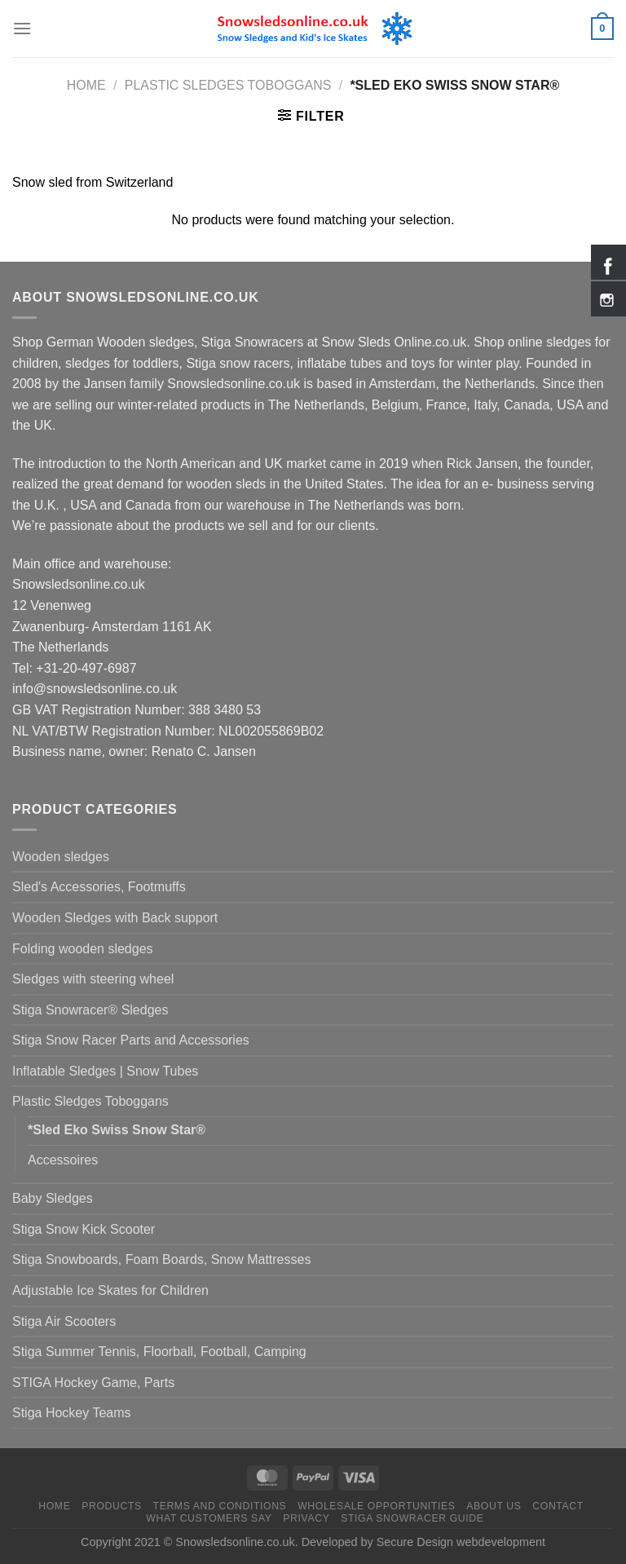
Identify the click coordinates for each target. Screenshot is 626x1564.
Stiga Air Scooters (64, 1321)
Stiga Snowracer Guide (412, 1518)
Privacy (306, 1518)
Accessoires (63, 1160)
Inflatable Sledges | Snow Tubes (105, 1071)
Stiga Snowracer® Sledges (90, 1010)
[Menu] (22, 28)
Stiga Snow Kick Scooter (83, 1229)
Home (86, 85)
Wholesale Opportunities (376, 1506)
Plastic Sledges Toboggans (228, 85)
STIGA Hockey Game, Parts (93, 1382)
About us (493, 1506)
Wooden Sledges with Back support (115, 918)
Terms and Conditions (220, 1506)
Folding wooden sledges (82, 949)
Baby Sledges (52, 1198)
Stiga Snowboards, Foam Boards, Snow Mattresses (161, 1259)
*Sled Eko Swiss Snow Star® (116, 1130)
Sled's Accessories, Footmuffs (99, 887)
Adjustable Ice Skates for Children (110, 1290)
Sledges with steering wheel (93, 979)
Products (112, 1506)
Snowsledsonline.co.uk (234, 1542)
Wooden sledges (60, 857)
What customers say (208, 1518)
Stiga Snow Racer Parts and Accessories (130, 1040)
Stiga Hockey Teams (71, 1413)
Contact (558, 1506)
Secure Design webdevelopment (461, 1542)
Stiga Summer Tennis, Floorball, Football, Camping (159, 1352)
